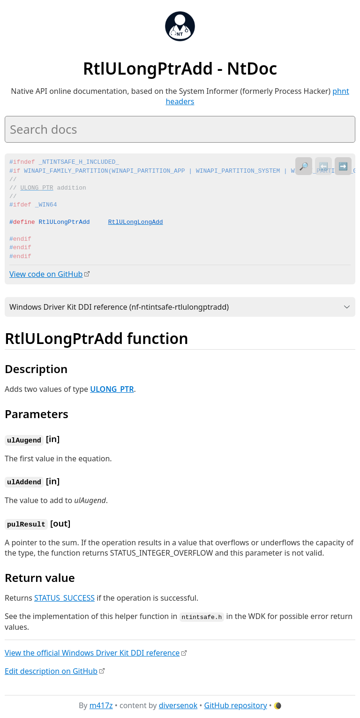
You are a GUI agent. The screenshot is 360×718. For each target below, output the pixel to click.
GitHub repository (235, 703)
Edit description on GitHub (51, 669)
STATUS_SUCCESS (64, 596)
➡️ (343, 166)
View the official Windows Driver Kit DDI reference (92, 650)
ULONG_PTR (112, 388)
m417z (101, 703)
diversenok (178, 703)
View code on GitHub (45, 274)
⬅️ (323, 166)
